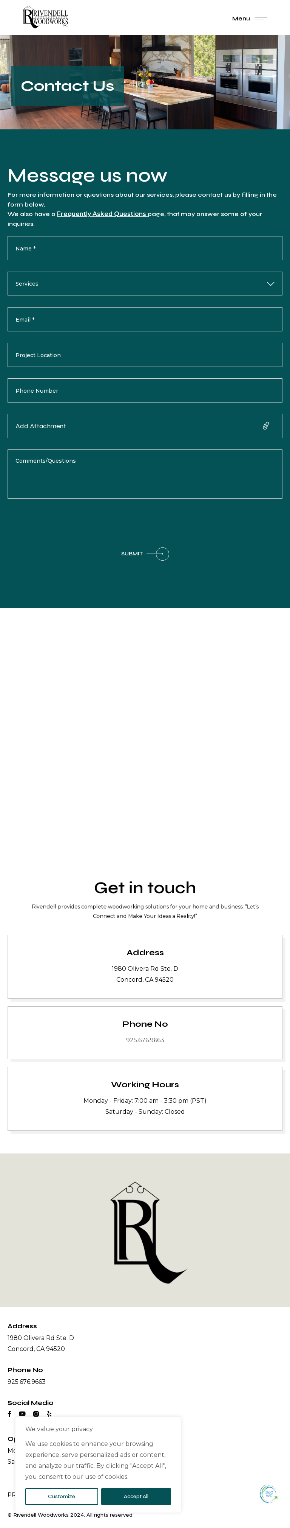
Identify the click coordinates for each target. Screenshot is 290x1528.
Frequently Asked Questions (102, 214)
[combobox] (145, 284)
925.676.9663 (145, 1040)
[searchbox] (129, 284)
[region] (98, 1465)
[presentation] (65, 525)
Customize (61, 1496)
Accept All (136, 1496)
